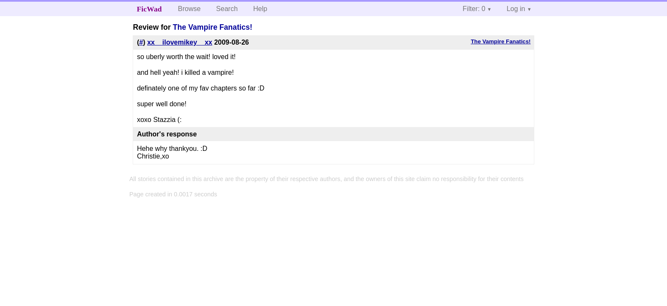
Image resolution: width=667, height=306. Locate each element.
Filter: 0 (474, 8)
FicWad (149, 9)
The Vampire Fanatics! (212, 27)
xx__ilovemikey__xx (179, 42)
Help (260, 8)
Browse (189, 8)
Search (227, 8)
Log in (516, 8)
